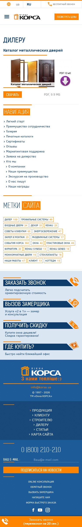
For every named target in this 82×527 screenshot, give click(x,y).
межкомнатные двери (20, 255)
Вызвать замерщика (41, 492)
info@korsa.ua (41, 387)
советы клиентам (17, 231)
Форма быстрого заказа (41, 502)
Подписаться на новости (41, 470)
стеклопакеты (50, 255)
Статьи (42, 429)
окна (38, 243)
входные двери (16, 225)
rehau (51, 225)
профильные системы (36, 219)
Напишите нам (41, 497)
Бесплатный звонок (61, 4)
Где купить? (42, 347)
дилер (11, 219)
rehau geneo (59, 249)
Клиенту (42, 415)
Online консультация (41, 481)
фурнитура (13, 249)
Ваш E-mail (11, 459)
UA (17, 4)
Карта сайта (42, 434)
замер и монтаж (16, 237)
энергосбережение (47, 231)
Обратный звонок (41, 487)
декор (36, 225)
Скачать (12, 95)
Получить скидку (42, 325)
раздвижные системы (48, 237)
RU (29, 4)
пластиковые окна (60, 243)
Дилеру (42, 424)
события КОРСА (17, 243)
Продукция (42, 410)
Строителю (42, 419)
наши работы (15, 260)
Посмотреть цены (66, 17)
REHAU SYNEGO (35, 249)
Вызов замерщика (42, 304)
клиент (35, 260)
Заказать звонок (42, 283)
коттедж (52, 260)
